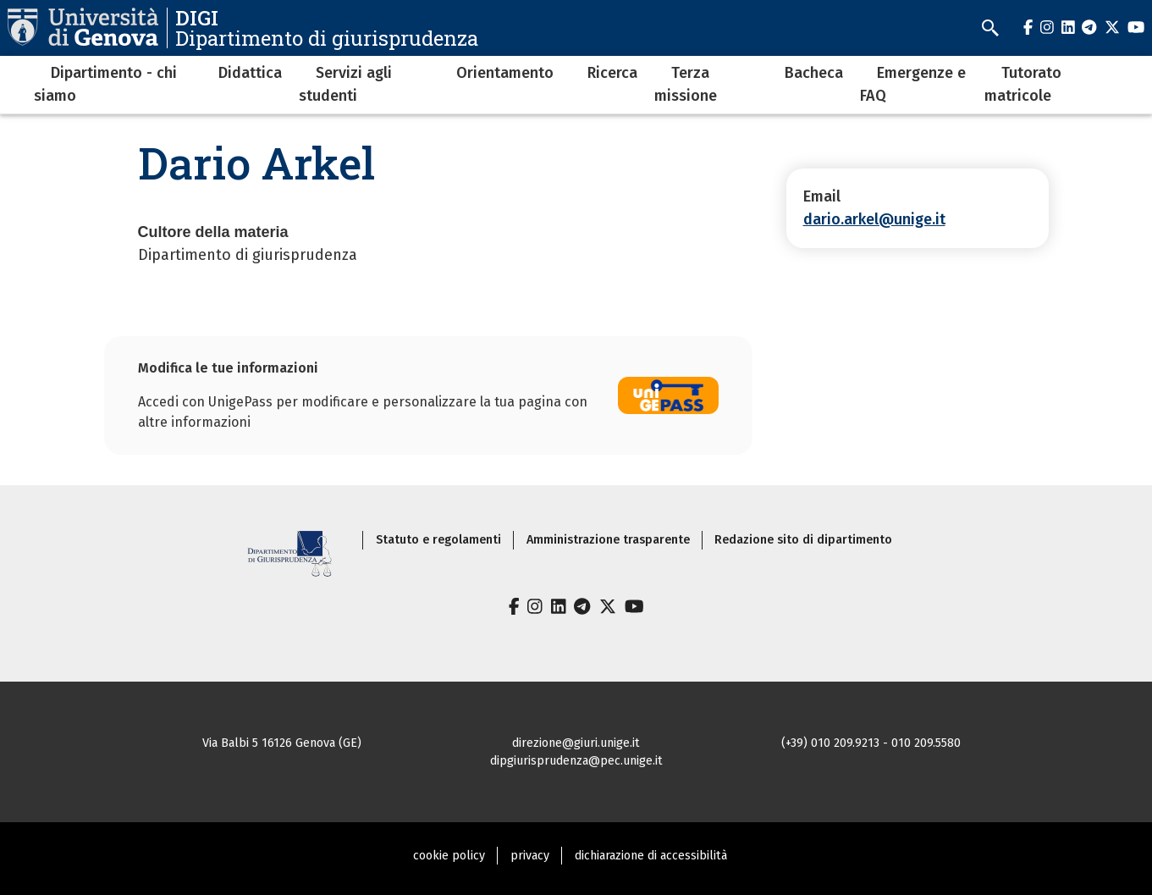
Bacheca (814, 73)
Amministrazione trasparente (608, 540)
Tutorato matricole (1022, 84)
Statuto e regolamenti (438, 540)
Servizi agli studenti (345, 84)
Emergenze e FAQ (913, 84)
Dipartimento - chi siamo (105, 84)
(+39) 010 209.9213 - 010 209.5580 (871, 743)
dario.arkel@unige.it (874, 219)
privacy (529, 855)
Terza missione (685, 84)
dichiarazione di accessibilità (651, 855)
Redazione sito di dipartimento (803, 540)
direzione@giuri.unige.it (576, 743)
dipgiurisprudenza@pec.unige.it (576, 761)
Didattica (250, 73)
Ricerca (612, 73)
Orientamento (505, 73)
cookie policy (449, 855)
